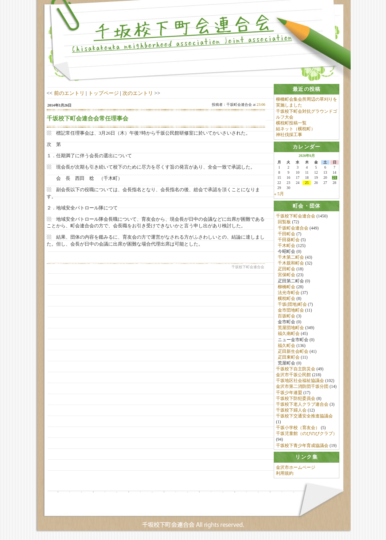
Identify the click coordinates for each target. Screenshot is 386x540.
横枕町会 (286, 298)
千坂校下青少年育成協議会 (302, 445)
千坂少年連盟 (289, 392)
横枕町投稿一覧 (291, 123)
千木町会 (286, 245)
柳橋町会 (286, 287)
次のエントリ (137, 93)
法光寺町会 (289, 292)
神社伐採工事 (289, 134)
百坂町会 (286, 316)
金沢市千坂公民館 (293, 375)
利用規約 (284, 474)
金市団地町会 (291, 310)
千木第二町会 (291, 257)
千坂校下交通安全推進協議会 (304, 416)
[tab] (306, 89)
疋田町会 (286, 269)
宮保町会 (286, 275)
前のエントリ (69, 93)
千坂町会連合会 (293, 228)
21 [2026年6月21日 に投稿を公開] (334, 178)
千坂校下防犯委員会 (295, 398)
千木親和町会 (291, 263)
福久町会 (286, 345)
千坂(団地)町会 (292, 304)
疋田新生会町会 (293, 351)
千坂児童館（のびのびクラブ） (306, 434)
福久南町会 (289, 334)
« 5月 (279, 194)
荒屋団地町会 (291, 328)
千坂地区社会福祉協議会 (300, 381)
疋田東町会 (289, 357)
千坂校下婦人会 (291, 410)
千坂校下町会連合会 (295, 216)
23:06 (261, 105)
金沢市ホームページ (295, 468)
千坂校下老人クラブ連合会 (302, 404)
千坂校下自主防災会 (295, 369)
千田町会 (286, 234)
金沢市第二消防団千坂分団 (302, 387)
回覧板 (284, 222)
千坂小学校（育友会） (298, 428)
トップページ (103, 93)
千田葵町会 (289, 240)
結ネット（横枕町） (295, 129)
